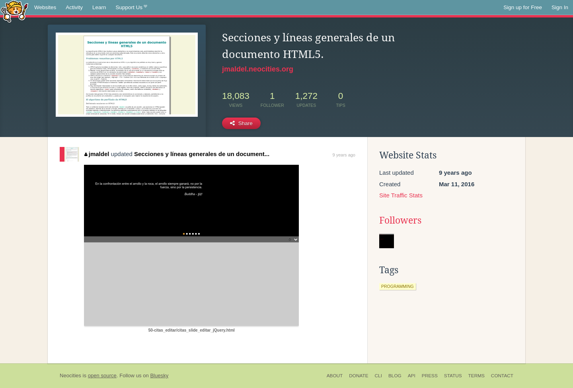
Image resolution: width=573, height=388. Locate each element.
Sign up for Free (522, 7)
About (335, 375)
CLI (378, 375)
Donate (358, 375)
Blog (394, 375)
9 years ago (344, 154)
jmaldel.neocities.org (257, 69)
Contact (502, 375)
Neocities (70, 375)
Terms (476, 375)
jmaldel (96, 154)
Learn (99, 7)
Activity (74, 7)
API (411, 375)
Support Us (131, 7)
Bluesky (159, 375)
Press (430, 375)
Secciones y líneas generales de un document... (201, 154)
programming (397, 286)
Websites (45, 7)
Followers (400, 220)
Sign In (560, 7)
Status (453, 375)
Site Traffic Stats (401, 195)
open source (102, 375)
